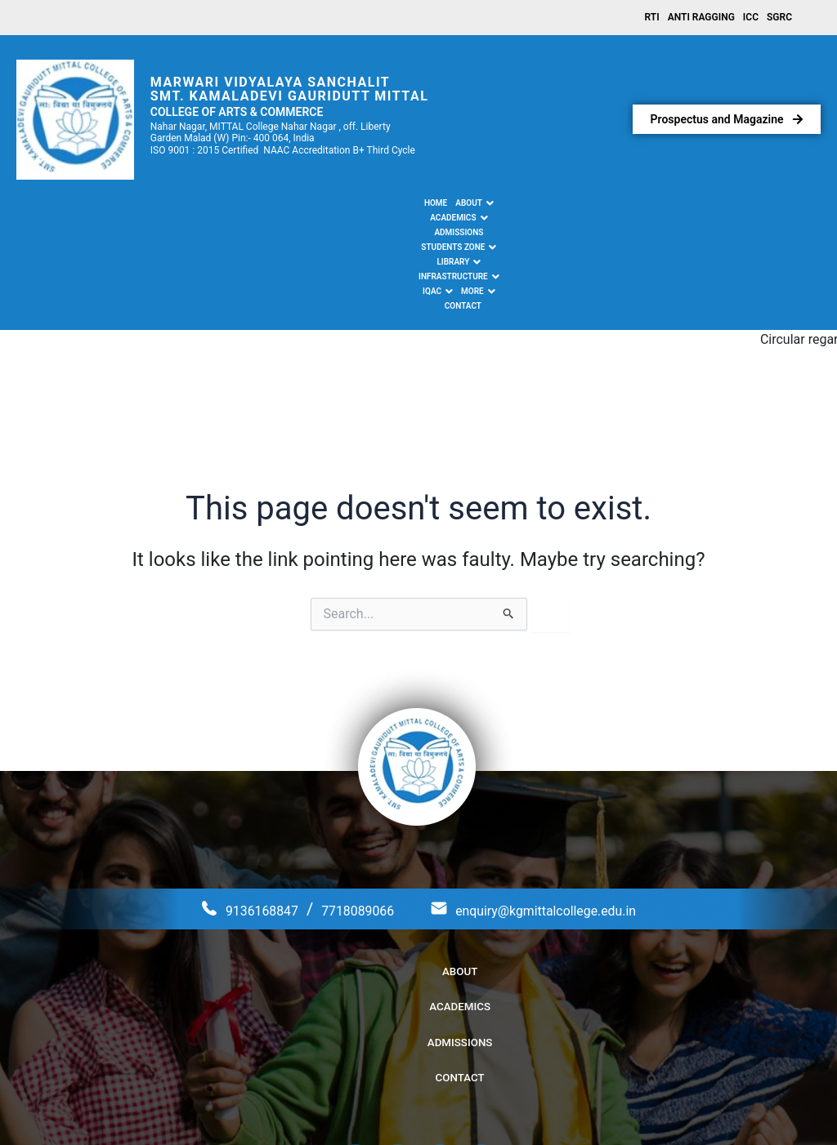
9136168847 (228, 808)
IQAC (587, 206)
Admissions (314, 206)
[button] (198, 206)
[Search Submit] (509, 514)
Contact (671, 206)
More (628, 206)
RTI (652, 19)
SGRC (779, 19)
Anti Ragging (701, 19)
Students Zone (385, 206)
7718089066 (343, 808)
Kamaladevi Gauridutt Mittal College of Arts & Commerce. (435, 1111)
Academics (253, 206)
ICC (751, 19)
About (198, 206)
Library (453, 206)
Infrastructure (523, 206)
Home (158, 206)
